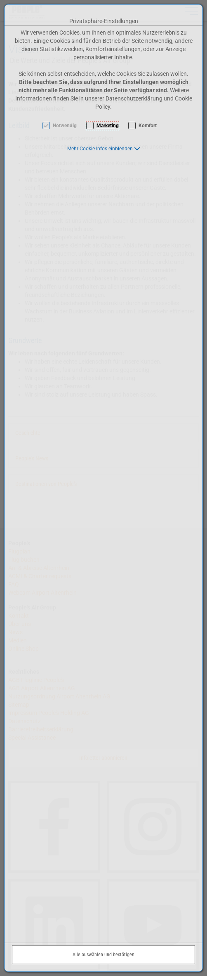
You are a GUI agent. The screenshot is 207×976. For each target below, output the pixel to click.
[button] (103, 149)
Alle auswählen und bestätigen (103, 954)
